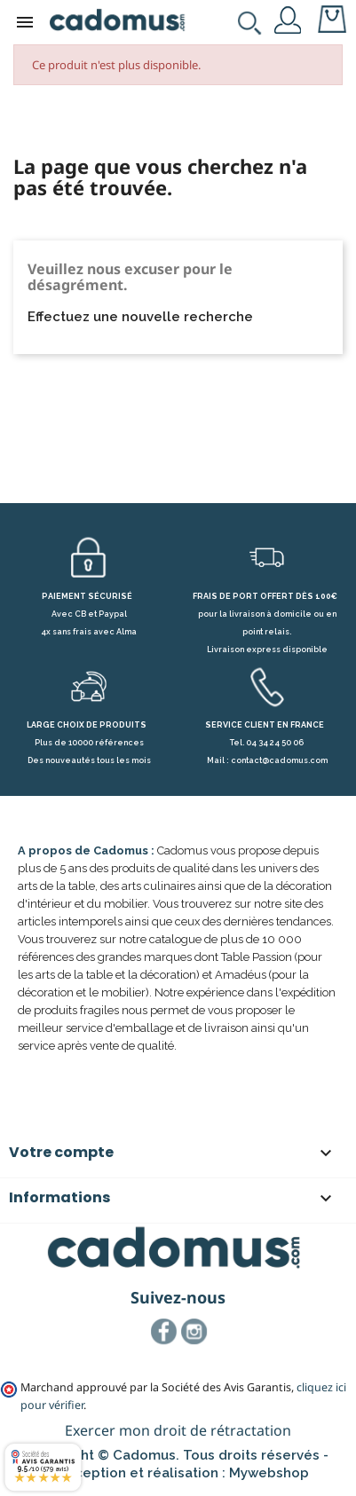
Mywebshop (269, 1473)
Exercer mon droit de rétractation (178, 1430)
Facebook (164, 1332)
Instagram (194, 1332)
